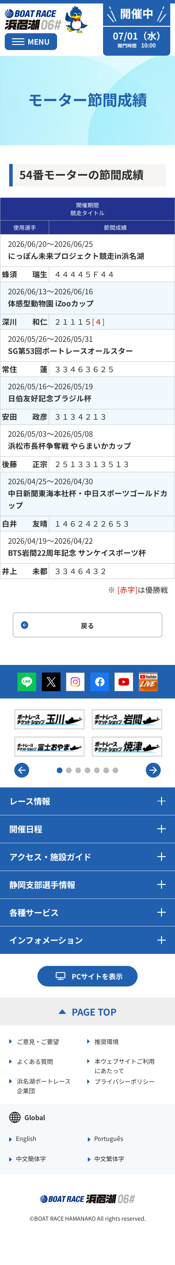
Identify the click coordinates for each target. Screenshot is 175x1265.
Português (108, 1139)
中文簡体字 (31, 1159)
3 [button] (78, 770)
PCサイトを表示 (97, 976)
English (26, 1139)
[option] (88, 733)
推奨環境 (106, 1041)
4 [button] (87, 770)
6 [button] (106, 770)
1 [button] (59, 770)
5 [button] (97, 770)
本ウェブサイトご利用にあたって (124, 1065)
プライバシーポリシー (124, 1081)
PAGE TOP (94, 1011)
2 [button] (69, 770)
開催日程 (87, 829)
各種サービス (87, 912)
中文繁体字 (109, 1159)
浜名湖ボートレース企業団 (44, 1085)
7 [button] (115, 770)
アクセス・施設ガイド (87, 856)
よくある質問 (35, 1061)
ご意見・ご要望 (38, 1041)
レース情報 (87, 801)
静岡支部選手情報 (87, 884)
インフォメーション (87, 940)
